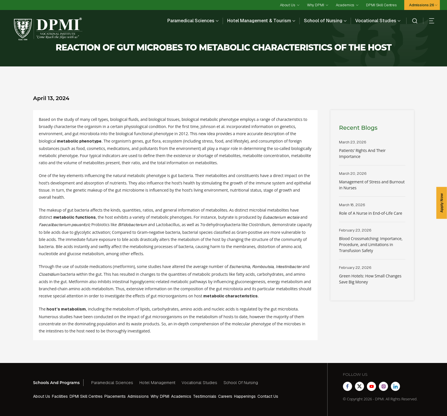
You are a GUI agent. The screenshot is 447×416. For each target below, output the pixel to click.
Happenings (245, 396)
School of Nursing (323, 21)
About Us (287, 5)
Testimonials (204, 396)
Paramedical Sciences (190, 21)
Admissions (138, 396)
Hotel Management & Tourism (259, 21)
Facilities (60, 396)
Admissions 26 (421, 5)
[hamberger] (428, 21)
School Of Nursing (241, 382)
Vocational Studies (375, 21)
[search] (411, 21)
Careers (225, 396)
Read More (372, 152)
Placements (115, 396)
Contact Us (267, 396)
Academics (345, 5)
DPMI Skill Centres (381, 5)
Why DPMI (315, 5)
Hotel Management (157, 382)
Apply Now (441, 202)
